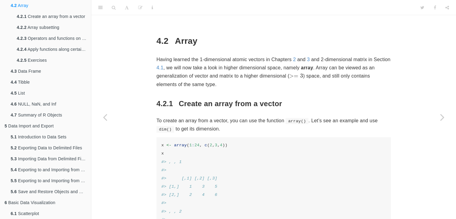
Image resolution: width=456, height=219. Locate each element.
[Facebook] (435, 7)
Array (19, 5)
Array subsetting (38, 27)
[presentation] (296, 76)
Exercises (32, 60)
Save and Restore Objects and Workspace (51, 191)
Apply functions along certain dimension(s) (54, 49)
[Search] (113, 7)
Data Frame (26, 71)
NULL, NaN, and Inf (33, 104)
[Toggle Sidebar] (100, 7)
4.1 (159, 67)
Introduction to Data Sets (38, 136)
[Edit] (140, 7)
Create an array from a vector (51, 16)
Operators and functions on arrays (54, 38)
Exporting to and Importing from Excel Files (51, 169)
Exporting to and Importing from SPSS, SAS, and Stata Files (51, 180)
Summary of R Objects (36, 115)
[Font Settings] (126, 7)
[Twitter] (422, 7)
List (18, 93)
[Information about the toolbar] (152, 7)
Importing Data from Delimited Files (49, 158)
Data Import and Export (29, 125)
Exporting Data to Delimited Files (46, 147)
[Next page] (442, 117)
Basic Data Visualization (30, 202)
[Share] (447, 7)
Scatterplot (25, 213)
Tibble (20, 82)
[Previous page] (105, 117)
